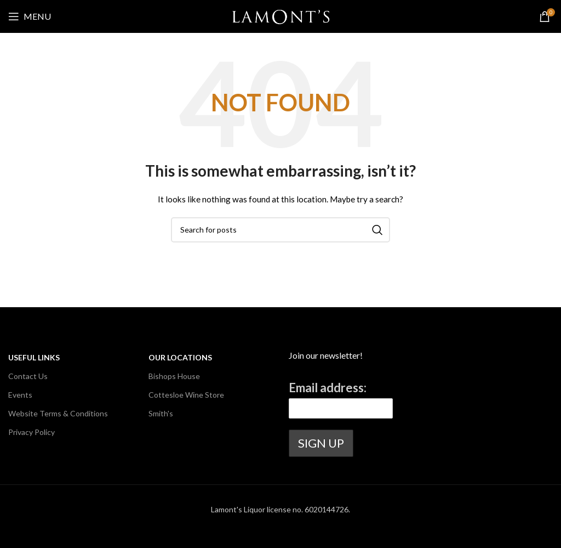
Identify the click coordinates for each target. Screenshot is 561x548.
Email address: (328, 387)
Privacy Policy (31, 432)
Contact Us (28, 376)
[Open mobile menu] (29, 16)
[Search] (280, 229)
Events (20, 394)
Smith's (160, 413)
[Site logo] (281, 15)
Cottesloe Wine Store (186, 394)
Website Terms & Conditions (58, 413)
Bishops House (174, 376)
